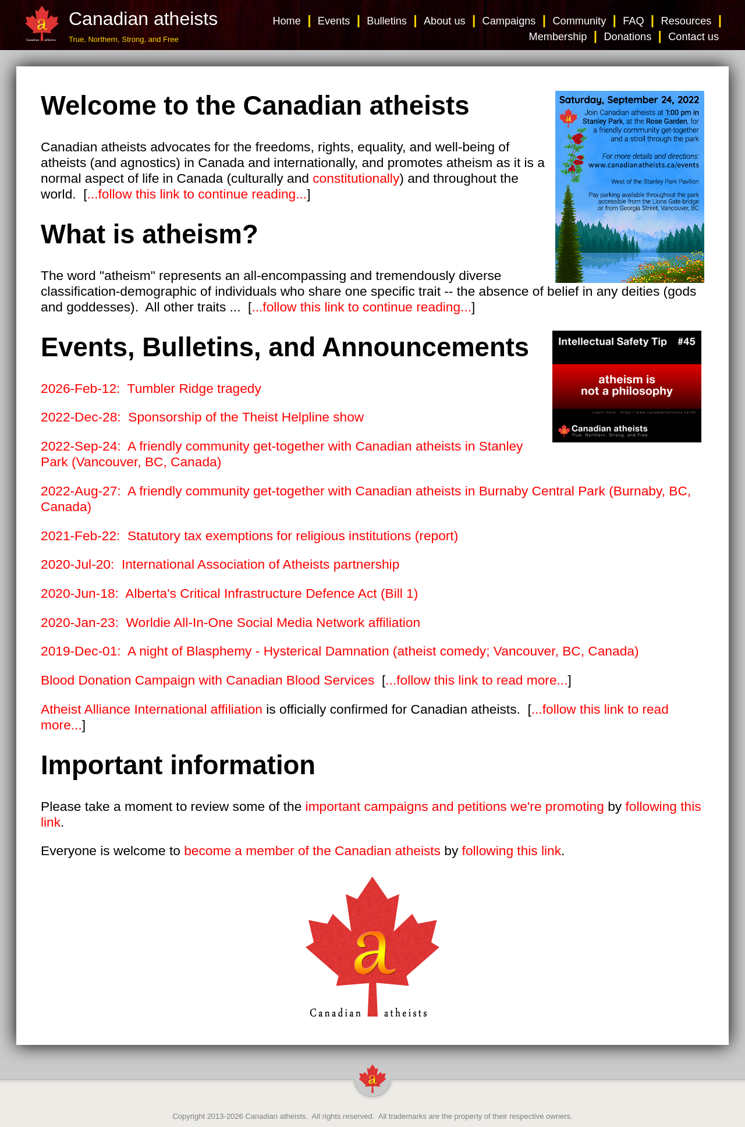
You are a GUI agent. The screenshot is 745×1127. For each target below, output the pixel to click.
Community (579, 21)
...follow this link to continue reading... (197, 193)
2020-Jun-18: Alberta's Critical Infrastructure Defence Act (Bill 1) (229, 593)
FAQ (633, 21)
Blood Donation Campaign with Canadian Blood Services (207, 679)
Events (334, 21)
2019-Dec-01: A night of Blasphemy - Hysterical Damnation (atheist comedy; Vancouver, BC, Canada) (339, 650)
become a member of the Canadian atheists (312, 850)
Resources (686, 21)
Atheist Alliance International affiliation (151, 709)
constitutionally (356, 178)
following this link (511, 850)
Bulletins (387, 21)
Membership (558, 36)
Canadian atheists (275, 1116)
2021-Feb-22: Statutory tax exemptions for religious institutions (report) (249, 535)
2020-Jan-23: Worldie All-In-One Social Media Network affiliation (230, 622)
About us (445, 21)
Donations (627, 36)
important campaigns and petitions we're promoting (455, 806)
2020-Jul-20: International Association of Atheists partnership (220, 564)
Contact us (693, 36)
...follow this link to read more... (476, 679)
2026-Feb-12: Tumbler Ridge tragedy (151, 388)
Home (286, 21)
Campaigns (509, 21)
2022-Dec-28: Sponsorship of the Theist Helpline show (202, 416)
